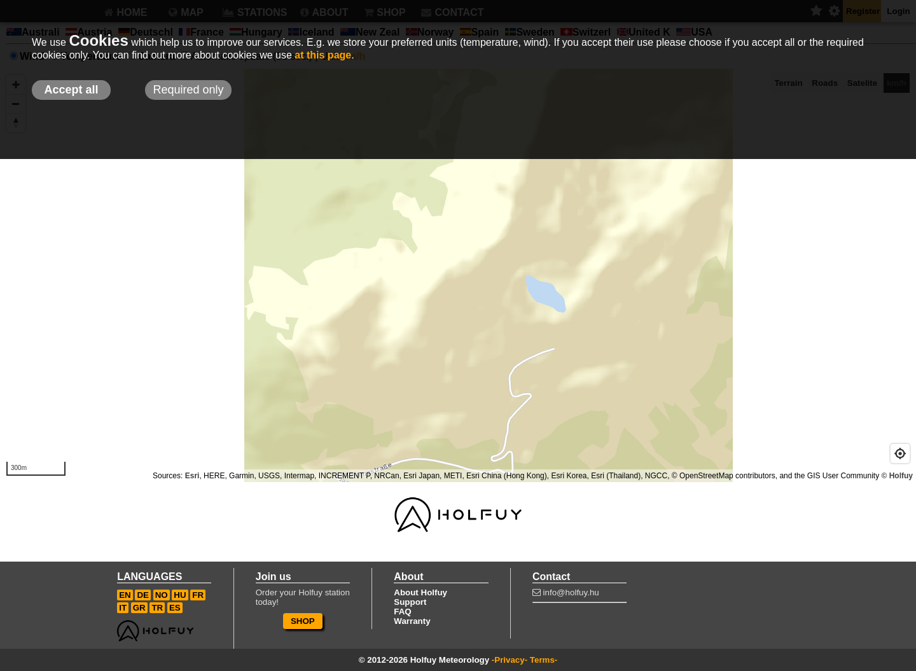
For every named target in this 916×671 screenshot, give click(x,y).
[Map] (458, 275)
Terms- (543, 660)
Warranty (412, 621)
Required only (188, 89)
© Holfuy (897, 475)
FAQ (402, 611)
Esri (192, 475)
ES (175, 607)
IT (123, 607)
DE (143, 595)
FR (198, 595)
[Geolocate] (900, 453)
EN (125, 595)
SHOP (303, 621)
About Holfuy (420, 592)
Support (410, 602)
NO (161, 595)
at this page (323, 55)
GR (139, 607)
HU (180, 595)
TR (157, 607)
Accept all (71, 89)
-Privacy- (509, 660)
